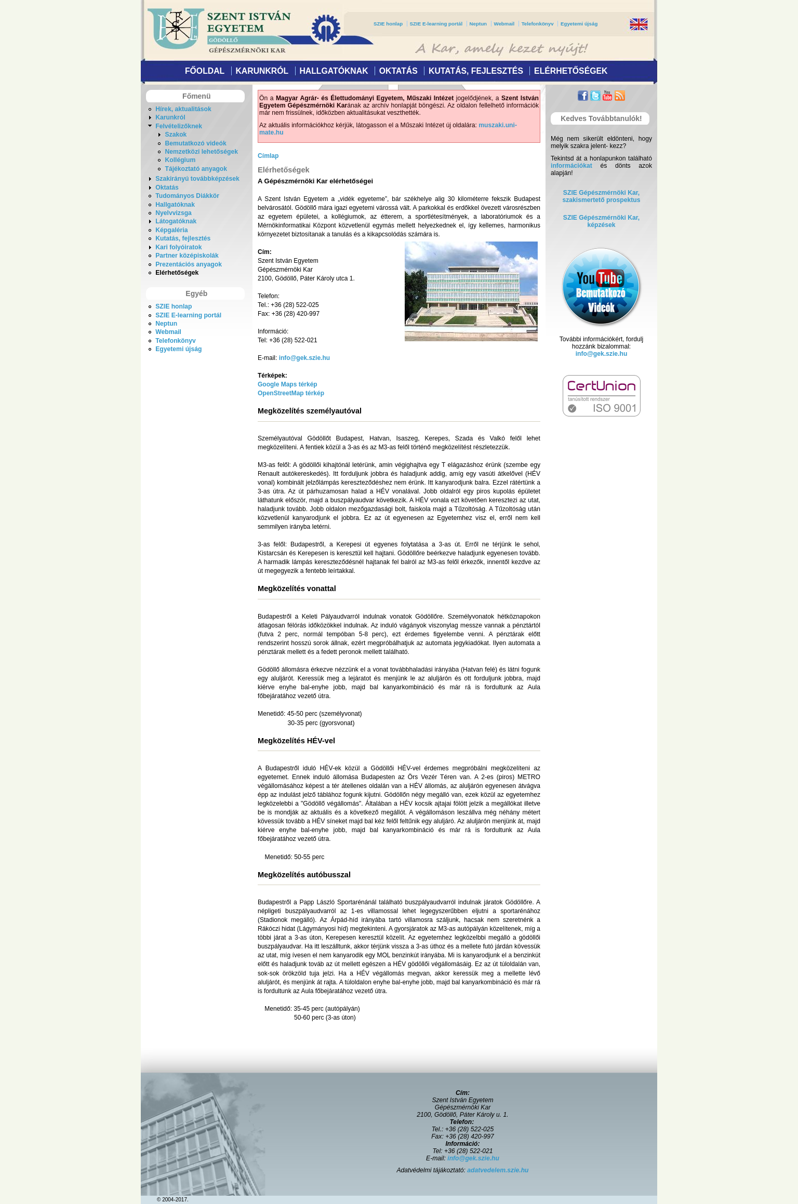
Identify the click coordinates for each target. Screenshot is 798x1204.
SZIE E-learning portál (436, 23)
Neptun (478, 23)
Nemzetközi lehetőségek (201, 151)
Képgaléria (171, 230)
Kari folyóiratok (178, 247)
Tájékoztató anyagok (196, 168)
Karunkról (261, 70)
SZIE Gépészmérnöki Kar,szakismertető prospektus (602, 196)
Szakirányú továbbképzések (197, 178)
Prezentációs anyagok (188, 264)
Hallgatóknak (333, 70)
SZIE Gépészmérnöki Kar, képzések (601, 221)
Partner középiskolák (187, 255)
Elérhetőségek (570, 70)
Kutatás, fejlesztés (476, 70)
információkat (571, 165)
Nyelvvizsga (173, 213)
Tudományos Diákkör (187, 195)
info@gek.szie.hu (304, 358)
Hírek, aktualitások (183, 109)
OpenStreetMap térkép (291, 393)
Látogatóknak (175, 221)
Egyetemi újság (579, 23)
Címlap (268, 155)
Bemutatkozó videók (195, 143)
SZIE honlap (388, 23)
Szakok (176, 134)
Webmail (504, 23)
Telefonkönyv (538, 23)
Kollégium (180, 160)
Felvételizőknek (178, 126)
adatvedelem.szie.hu (497, 1170)
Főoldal (204, 70)
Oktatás (398, 70)
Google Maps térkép (287, 384)
